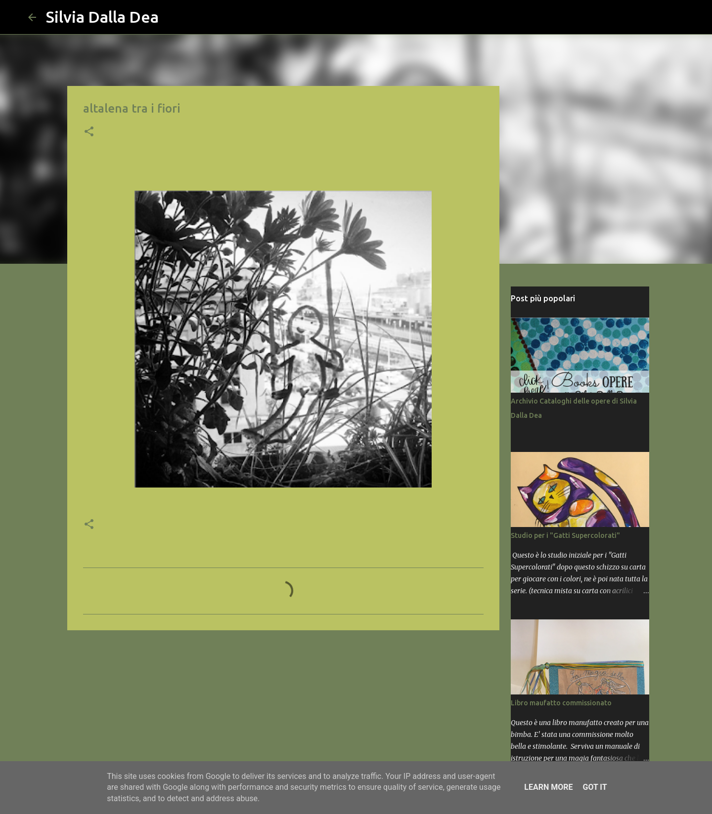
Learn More (548, 787)
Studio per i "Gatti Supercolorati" (565, 535)
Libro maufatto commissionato (561, 703)
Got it (594, 787)
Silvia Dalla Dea (102, 17)
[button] (89, 132)
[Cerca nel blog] (634, 17)
